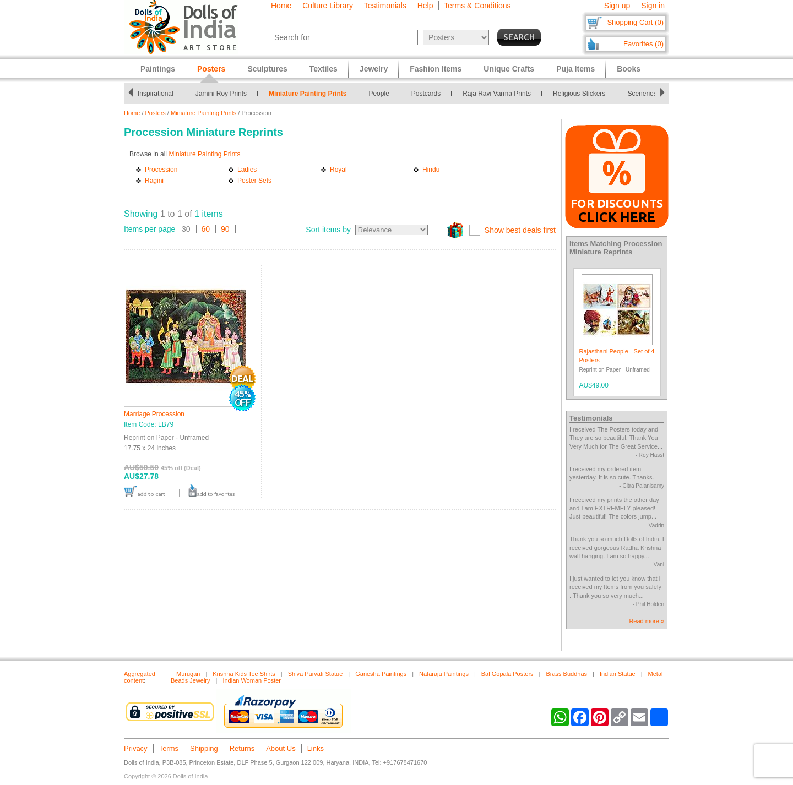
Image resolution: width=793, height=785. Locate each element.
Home (281, 5)
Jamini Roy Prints (221, 93)
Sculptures (267, 68)
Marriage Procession (154, 414)
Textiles (323, 68)
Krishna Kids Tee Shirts (244, 673)
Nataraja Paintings (444, 673)
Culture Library (327, 5)
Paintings (157, 68)
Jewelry (374, 68)
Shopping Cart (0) (635, 22)
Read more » (646, 621)
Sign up (617, 5)
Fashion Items (435, 68)
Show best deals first (520, 230)
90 (225, 229)
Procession (161, 169)
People (378, 93)
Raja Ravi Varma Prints (497, 93)
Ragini (154, 180)
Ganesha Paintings (380, 673)
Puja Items (575, 68)
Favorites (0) (643, 44)
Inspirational (155, 93)
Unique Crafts (509, 68)
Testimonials (385, 5)
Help (425, 5)
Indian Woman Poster (251, 680)
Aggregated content (139, 677)
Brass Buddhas (566, 673)
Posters (155, 113)
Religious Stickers (579, 93)
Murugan (188, 673)
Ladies (247, 169)
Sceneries (641, 93)
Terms (168, 748)
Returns (242, 748)
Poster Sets (254, 180)
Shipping (204, 748)
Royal (338, 169)
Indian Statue (618, 673)
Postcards (426, 93)
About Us (280, 748)
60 (206, 229)
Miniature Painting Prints (307, 93)
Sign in (653, 5)
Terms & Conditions (477, 5)
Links (315, 748)
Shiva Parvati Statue (315, 673)
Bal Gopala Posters (507, 673)
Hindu (430, 169)
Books (628, 68)
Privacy (136, 748)
